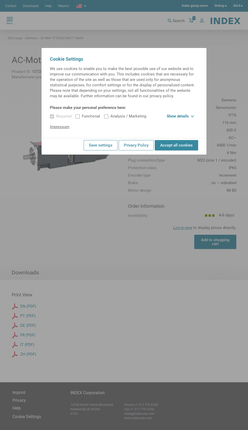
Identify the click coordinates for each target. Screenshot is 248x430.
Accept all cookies (176, 145)
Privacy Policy (136, 145)
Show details (180, 116)
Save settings (100, 145)
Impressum (59, 126)
